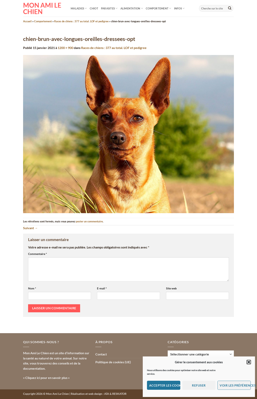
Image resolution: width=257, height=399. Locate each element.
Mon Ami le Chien (42, 8)
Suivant (30, 228)
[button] (249, 362)
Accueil (27, 21)
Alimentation (131, 8)
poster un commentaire (89, 221)
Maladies (79, 8)
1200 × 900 (65, 48)
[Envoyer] (229, 8)
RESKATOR (119, 393)
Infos (179, 8)
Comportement (158, 8)
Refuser (199, 385)
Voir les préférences (235, 385)
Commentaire (37, 253)
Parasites (109, 8)
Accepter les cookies (164, 385)
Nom (32, 288)
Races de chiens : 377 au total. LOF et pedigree (81, 21)
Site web (171, 288)
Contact (101, 354)
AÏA (106, 393)
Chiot (94, 8)
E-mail (102, 288)
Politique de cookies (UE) (113, 362)
